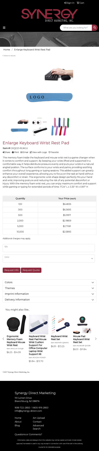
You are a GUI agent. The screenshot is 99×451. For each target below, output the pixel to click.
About (18, 421)
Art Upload (39, 418)
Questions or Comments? (28, 434)
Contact (37, 421)
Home (18, 418)
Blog (17, 425)
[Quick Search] (76, 28)
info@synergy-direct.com (28, 411)
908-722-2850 (22, 407)
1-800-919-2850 (40, 407)
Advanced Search (38, 427)
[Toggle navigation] (4, 28)
